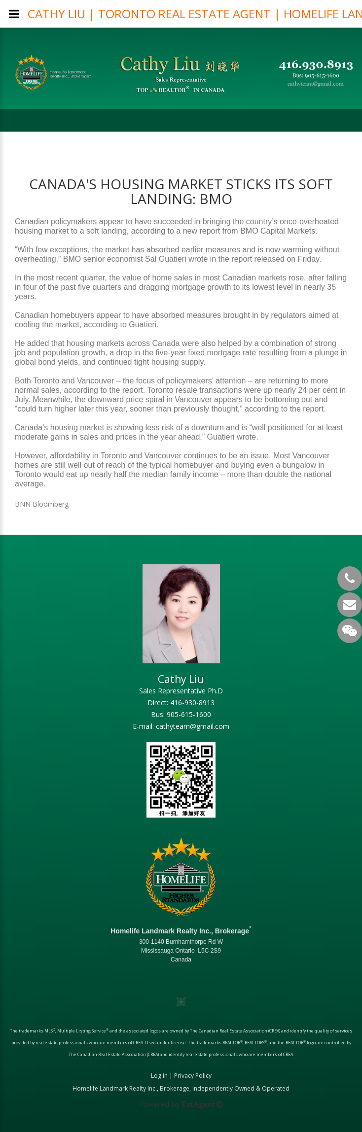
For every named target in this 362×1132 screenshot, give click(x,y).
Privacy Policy (193, 1075)
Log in (159, 1075)
